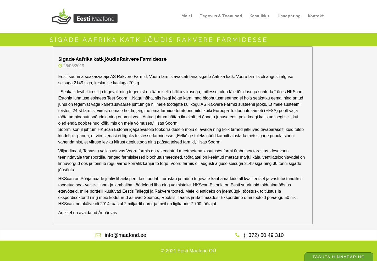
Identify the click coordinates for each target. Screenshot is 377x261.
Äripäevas (107, 212)
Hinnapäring (288, 16)
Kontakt (316, 16)
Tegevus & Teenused (219, 17)
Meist (185, 17)
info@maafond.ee (125, 235)
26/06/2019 (73, 66)
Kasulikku (257, 17)
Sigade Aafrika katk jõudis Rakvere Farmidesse (112, 59)
